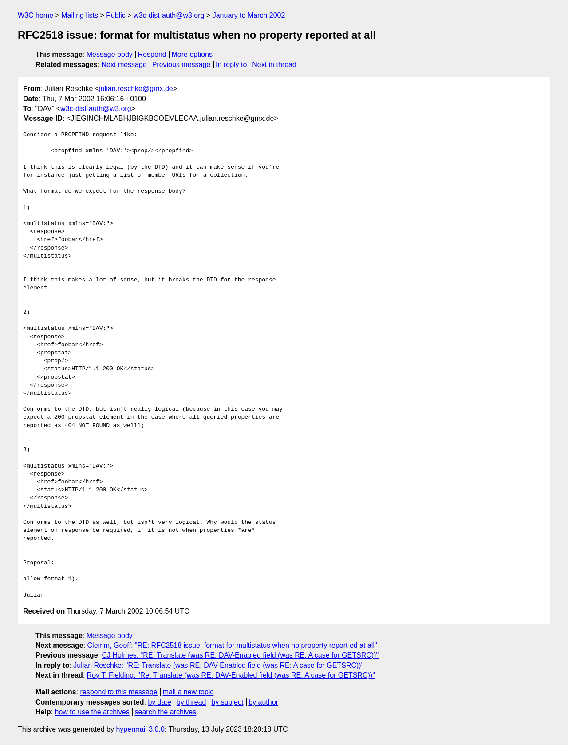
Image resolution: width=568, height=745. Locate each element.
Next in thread (274, 64)
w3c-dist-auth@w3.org (169, 15)
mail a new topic (188, 692)
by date (159, 702)
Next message (124, 64)
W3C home (35, 15)
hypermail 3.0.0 (140, 729)
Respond (152, 54)
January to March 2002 (249, 15)
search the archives (166, 712)
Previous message (181, 64)
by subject (227, 702)
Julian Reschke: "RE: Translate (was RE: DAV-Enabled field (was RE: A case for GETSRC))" (218, 665)
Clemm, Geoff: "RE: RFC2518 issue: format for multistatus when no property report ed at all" (232, 645)
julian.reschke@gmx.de (136, 88)
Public (116, 15)
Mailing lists (79, 15)
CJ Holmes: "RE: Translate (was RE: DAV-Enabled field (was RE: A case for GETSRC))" (240, 655)
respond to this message (118, 692)
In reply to (231, 64)
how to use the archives (92, 712)
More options (192, 54)
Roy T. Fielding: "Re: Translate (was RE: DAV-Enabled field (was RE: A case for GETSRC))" (231, 675)
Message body (110, 54)
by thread (191, 702)
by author (263, 702)
